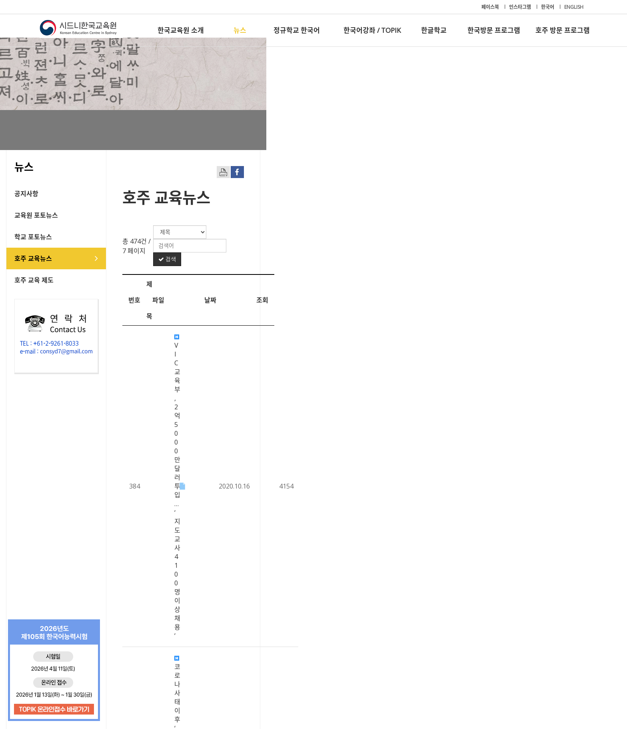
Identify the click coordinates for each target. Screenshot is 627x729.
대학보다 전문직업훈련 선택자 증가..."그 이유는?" (277, 585)
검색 (557, 232)
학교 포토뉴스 (67, 236)
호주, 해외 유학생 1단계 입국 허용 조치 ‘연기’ (271, 563)
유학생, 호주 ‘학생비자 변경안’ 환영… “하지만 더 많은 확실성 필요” (300, 497)
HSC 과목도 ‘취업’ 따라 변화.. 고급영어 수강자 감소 (279, 321)
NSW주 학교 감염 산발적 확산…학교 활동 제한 (273, 387)
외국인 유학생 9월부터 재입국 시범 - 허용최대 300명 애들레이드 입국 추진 (311, 431)
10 (425, 632)
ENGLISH (573, 7)
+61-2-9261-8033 (229, 698)
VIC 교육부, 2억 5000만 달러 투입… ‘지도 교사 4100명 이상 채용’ (298, 277)
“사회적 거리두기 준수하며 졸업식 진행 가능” (271, 365)
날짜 (507, 256)
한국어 (548, 7)
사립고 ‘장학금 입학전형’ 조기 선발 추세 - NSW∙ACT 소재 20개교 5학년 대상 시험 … (324, 409)
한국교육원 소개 (181, 30)
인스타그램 (520, 7)
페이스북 (490, 7)
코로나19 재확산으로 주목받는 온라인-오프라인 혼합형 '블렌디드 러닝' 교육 (313, 475)
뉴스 (240, 30)
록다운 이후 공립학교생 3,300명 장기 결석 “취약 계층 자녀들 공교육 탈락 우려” (317, 343)
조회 (559, 256)
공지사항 (60, 193)
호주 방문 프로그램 (562, 30)
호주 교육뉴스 (67, 258)
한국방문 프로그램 (493, 30)
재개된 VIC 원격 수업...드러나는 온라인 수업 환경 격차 (283, 541)
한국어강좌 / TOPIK (372, 30)
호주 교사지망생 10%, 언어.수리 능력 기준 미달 (274, 519)
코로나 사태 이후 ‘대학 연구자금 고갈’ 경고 (268, 299)
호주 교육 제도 (67, 280)
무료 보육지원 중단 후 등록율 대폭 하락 (264, 453)
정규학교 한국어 (297, 30)
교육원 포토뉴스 (70, 215)
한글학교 (434, 30)
